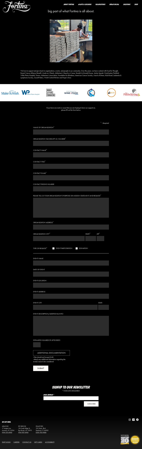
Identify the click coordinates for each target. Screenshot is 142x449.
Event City (37, 303)
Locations (126, 4)
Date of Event (39, 269)
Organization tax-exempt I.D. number (49, 138)
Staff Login (6, 442)
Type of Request (40, 248)
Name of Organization (43, 127)
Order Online (114, 4)
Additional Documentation (51, 352)
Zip (98, 234)
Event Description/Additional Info (48, 314)
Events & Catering (84, 4)
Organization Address (43, 222)
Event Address (39, 292)
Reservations (100, 4)
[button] (91, 404)
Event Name (38, 258)
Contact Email (40, 173)
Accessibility (49, 442)
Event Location (39, 281)
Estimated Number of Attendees (46, 340)
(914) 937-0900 (23, 432)
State (87, 234)
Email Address (48, 395)
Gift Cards (38, 442)
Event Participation (64, 248)
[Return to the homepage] (17, 8)
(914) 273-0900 (7, 432)
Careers (16, 442)
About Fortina (69, 4)
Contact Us (26, 442)
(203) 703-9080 (41, 432)
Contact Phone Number (43, 184)
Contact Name (40, 150)
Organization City (41, 234)
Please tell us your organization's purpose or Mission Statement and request (67, 195)
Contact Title (39, 161)
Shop (136, 4)
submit (40, 368)
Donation (83, 248)
